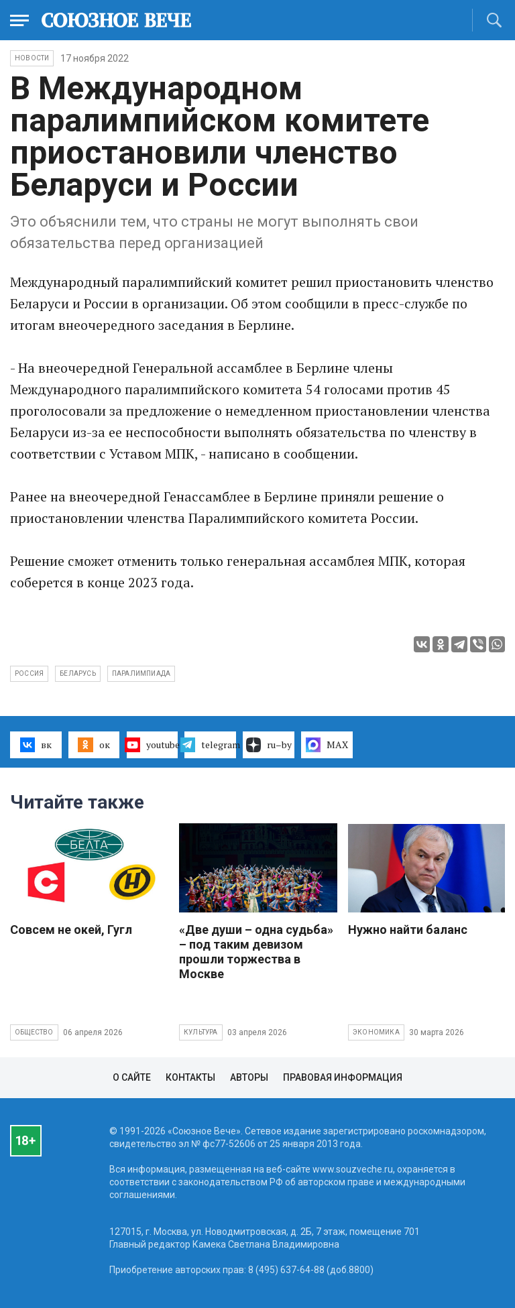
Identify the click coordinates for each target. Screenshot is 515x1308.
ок (93, 744)
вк (36, 744)
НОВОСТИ (32, 58)
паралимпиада (141, 673)
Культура (201, 1032)
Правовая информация (342, 1077)
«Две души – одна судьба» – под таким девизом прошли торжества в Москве (256, 952)
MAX (327, 744)
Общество (34, 1032)
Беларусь (78, 673)
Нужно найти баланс (407, 930)
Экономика (376, 1032)
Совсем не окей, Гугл (71, 930)
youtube (152, 744)
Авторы (249, 1077)
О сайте (132, 1077)
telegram (210, 744)
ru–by (269, 744)
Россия (29, 673)
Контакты (190, 1077)
